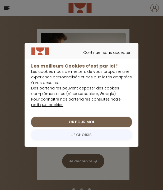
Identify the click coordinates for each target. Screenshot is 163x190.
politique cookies (47, 104)
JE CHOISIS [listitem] (81, 134)
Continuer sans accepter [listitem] (79, 58)
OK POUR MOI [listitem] (81, 122)
